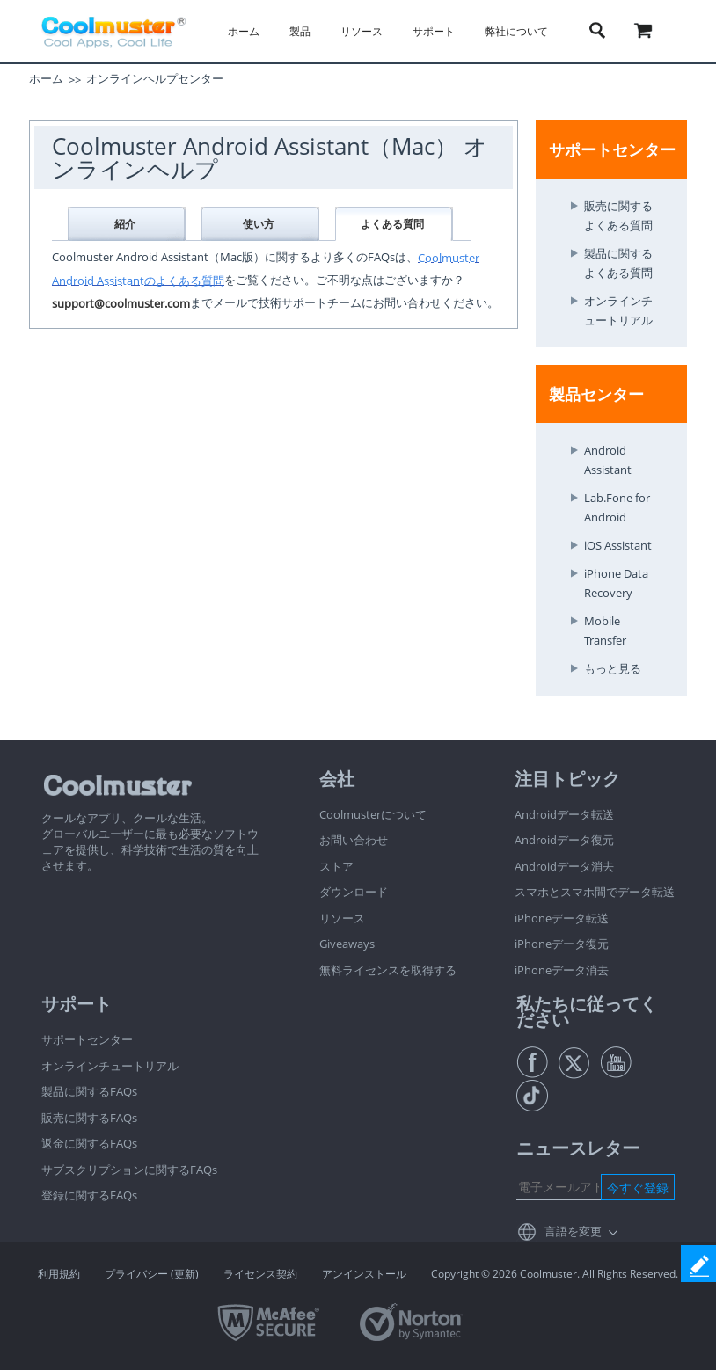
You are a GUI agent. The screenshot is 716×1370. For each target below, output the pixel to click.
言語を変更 (573, 1231)
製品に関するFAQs (89, 1091)
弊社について (516, 31)
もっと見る (612, 668)
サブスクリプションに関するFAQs (129, 1169)
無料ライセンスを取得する (388, 970)
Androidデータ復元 (564, 840)
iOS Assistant (618, 545)
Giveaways (347, 943)
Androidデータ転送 (564, 814)
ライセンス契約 (260, 1273)
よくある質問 (392, 223)
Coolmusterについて (373, 814)
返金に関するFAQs (89, 1143)
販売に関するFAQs (89, 1118)
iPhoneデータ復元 (562, 943)
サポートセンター (87, 1039)
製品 (300, 31)
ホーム (243, 31)
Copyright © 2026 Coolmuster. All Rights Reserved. (554, 1273)
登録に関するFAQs (89, 1195)
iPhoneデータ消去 (562, 970)
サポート (434, 31)
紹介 (124, 223)
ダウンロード (353, 892)
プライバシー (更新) (152, 1273)
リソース (361, 31)
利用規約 (59, 1273)
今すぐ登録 (638, 1187)
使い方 (258, 223)
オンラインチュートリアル (110, 1066)
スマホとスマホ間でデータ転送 (595, 892)
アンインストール (364, 1273)
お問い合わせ (353, 840)
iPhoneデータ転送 (562, 918)
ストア (336, 866)
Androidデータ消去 (564, 866)
